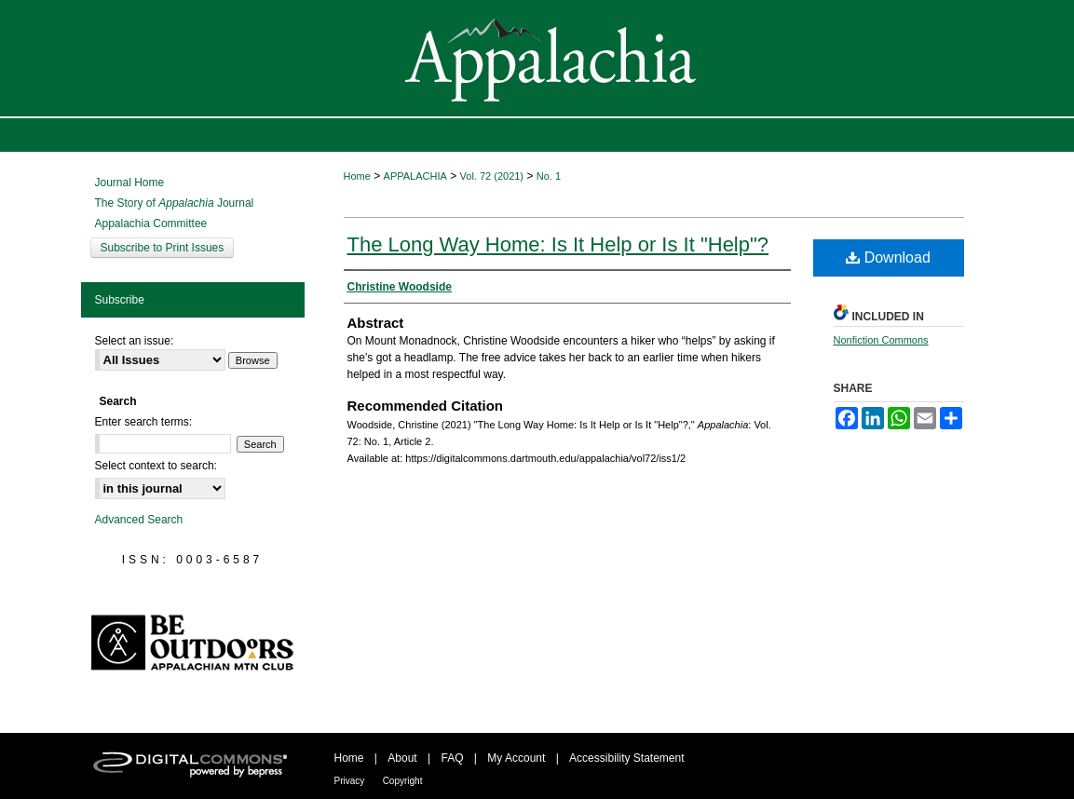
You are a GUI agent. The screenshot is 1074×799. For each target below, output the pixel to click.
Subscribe (119, 299)
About (401, 758)
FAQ (452, 758)
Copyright (403, 781)
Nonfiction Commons (881, 339)
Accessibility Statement (626, 758)
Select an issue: (134, 340)
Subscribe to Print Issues (162, 247)
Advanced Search (139, 519)
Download (888, 257)
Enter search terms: (144, 421)
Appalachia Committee (151, 223)
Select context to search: (156, 465)
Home (357, 176)
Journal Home (130, 182)
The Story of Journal (174, 203)
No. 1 (549, 176)
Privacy (349, 781)
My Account (516, 758)
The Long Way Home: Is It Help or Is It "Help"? (558, 244)
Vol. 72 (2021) (492, 176)
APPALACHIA (415, 176)
